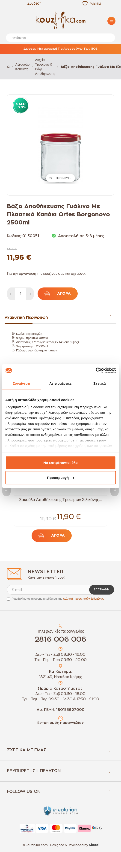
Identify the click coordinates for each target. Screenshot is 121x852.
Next (114, 488)
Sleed (93, 845)
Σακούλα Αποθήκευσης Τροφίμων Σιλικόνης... (60, 500)
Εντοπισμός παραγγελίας (60, 723)
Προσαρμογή (60, 478)
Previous (6, 488)
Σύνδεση (34, 3)
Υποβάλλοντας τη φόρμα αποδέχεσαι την (58, 598)
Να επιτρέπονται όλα (60, 462)
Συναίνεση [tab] (21, 383)
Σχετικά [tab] (99, 383)
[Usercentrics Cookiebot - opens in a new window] (95, 371)
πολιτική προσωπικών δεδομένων (83, 598)
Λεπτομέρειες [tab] (60, 383)
